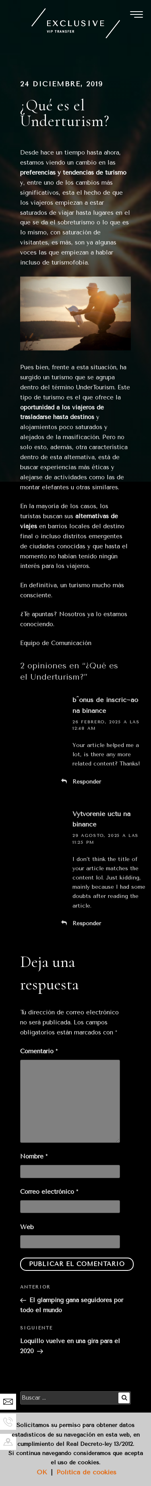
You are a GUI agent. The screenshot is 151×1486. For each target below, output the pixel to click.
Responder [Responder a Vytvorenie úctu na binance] (86, 923)
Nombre (34, 1156)
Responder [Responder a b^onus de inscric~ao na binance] (86, 781)
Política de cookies (86, 1472)
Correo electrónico (49, 1191)
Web (27, 1227)
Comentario (39, 1051)
